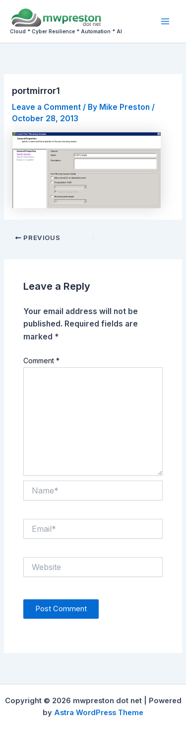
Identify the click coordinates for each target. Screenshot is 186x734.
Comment (41, 360)
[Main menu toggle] (165, 21)
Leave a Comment (46, 107)
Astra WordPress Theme (98, 712)
